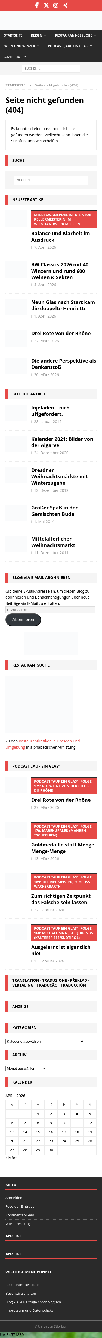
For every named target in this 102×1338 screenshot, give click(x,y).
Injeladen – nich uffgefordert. (50, 410)
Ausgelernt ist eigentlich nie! (64, 940)
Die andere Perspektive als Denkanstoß (63, 363)
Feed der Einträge (20, 1206)
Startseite (13, 35)
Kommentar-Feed (19, 1215)
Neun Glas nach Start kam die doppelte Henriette (63, 305)
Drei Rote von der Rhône (61, 333)
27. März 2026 (46, 340)
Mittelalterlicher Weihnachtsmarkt (53, 541)
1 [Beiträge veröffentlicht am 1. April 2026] (38, 1113)
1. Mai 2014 (44, 521)
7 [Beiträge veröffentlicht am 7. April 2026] (25, 1122)
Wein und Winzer (19, 46)
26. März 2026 (46, 374)
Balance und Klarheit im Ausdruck (64, 226)
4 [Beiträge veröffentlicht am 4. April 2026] (77, 1113)
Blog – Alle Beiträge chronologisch (33, 1302)
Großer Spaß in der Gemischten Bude (54, 510)
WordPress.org (17, 1223)
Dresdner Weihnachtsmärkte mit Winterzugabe (59, 476)
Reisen (36, 35)
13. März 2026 (46, 858)
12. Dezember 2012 (51, 490)
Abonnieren (23, 619)
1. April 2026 (45, 316)
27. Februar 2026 (49, 909)
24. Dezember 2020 (51, 452)
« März (11, 1157)
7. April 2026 (45, 247)
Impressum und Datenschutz (29, 1310)
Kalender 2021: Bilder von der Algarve (62, 442)
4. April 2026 (45, 284)
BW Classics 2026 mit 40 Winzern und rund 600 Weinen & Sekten (59, 270)
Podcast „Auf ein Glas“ (36, 766)
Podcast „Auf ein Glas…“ (70, 46)
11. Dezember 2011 (51, 552)
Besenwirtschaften (20, 1293)
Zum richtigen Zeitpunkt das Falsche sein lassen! (64, 889)
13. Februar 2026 (49, 961)
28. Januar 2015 (47, 421)
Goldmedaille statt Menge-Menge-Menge (64, 838)
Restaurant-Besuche (73, 35)
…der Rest (13, 56)
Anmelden (13, 1197)
